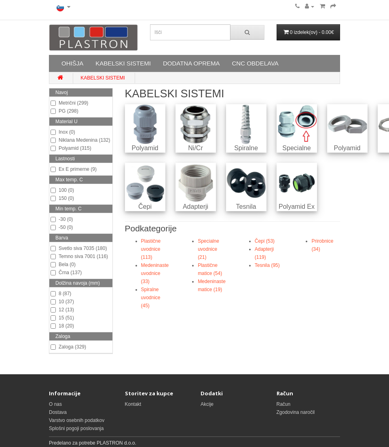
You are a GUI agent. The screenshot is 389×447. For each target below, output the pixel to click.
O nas (55, 404)
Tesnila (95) (267, 265)
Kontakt (133, 404)
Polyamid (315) (71, 148)
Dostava (58, 412)
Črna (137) (66, 272)
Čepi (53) (265, 241)
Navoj (61, 92)
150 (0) (62, 198)
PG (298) (64, 111)
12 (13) (62, 310)
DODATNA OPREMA (191, 63)
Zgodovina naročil (296, 412)
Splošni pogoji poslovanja (76, 428)
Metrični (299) (69, 103)
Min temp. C (68, 209)
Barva (61, 238)
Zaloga (62, 336)
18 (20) (62, 326)
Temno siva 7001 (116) (79, 256)
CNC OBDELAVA (255, 63)
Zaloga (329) (68, 347)
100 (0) (62, 190)
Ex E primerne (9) (74, 169)
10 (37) (62, 301)
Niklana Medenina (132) (80, 140)
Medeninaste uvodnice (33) (155, 273)
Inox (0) (63, 132)
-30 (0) (62, 219)
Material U (66, 121)
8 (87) (61, 293)
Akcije (207, 404)
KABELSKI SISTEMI (123, 63)
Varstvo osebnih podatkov (76, 420)
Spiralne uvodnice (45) (151, 297)
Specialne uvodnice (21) (208, 249)
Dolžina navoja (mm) (77, 283)
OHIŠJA (72, 63)
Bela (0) (63, 264)
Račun (284, 404)
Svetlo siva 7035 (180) (79, 248)
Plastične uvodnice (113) (151, 249)
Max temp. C (69, 180)
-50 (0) (62, 227)
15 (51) (62, 318)
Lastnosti (65, 159)
